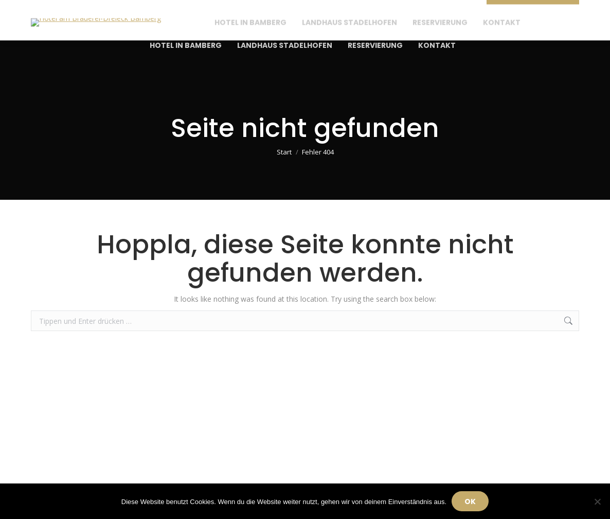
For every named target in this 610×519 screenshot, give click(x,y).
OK (470, 501)
